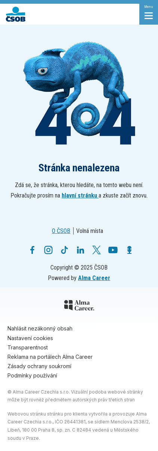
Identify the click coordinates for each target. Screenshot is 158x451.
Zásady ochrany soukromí (39, 366)
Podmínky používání (32, 375)
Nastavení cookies (30, 338)
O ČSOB (61, 230)
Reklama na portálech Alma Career (50, 357)
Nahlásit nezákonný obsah (39, 328)
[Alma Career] (79, 306)
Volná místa (89, 230)
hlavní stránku (80, 195)
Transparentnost (27, 347)
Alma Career (94, 278)
